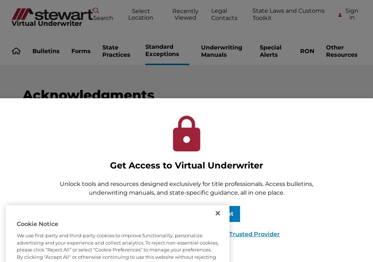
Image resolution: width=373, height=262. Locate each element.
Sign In (150, 213)
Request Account (207, 213)
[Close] (218, 223)
